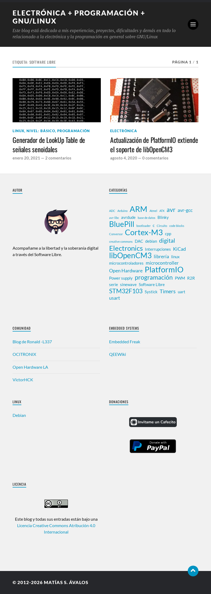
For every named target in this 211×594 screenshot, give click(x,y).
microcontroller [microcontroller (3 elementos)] (162, 263)
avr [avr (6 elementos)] (171, 209)
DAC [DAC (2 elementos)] (139, 241)
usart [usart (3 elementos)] (114, 298)
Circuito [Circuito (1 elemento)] (162, 225)
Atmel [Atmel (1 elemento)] (153, 210)
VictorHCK (23, 379)
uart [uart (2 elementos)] (181, 291)
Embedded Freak (124, 341)
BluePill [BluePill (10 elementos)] (121, 224)
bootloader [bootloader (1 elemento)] (143, 225)
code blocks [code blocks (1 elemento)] (176, 225)
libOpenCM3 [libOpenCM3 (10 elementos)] (130, 255)
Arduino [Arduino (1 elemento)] (122, 210)
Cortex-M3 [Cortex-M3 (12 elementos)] (144, 232)
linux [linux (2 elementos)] (175, 256)
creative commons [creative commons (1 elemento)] (121, 241)
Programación (73, 131)
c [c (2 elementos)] (154, 225)
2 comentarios (58, 157)
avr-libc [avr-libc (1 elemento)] (114, 217)
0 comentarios (155, 157)
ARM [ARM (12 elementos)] (138, 209)
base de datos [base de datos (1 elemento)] (146, 217)
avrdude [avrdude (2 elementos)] (128, 217)
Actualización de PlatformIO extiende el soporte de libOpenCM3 (154, 144)
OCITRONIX (24, 354)
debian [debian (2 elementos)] (151, 241)
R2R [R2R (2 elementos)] (191, 278)
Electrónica (123, 131)
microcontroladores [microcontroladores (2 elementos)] (126, 263)
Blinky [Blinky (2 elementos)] (163, 217)
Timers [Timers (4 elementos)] (168, 291)
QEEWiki (117, 354)
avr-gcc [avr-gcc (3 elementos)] (185, 210)
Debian (19, 415)
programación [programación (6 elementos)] (154, 277)
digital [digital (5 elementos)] (167, 240)
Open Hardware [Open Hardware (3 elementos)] (126, 270)
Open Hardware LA (30, 367)
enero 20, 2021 (26, 157)
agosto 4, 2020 (123, 157)
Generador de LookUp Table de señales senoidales (49, 144)
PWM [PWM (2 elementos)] (180, 278)
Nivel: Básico (40, 131)
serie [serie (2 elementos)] (113, 284)
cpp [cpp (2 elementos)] (168, 233)
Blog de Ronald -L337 (32, 341)
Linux (18, 131)
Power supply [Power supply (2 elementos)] (121, 278)
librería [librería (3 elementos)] (161, 256)
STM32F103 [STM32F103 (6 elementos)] (126, 291)
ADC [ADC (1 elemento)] (112, 210)
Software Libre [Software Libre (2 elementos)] (152, 284)
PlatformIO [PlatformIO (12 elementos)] (164, 269)
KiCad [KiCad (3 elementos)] (179, 249)
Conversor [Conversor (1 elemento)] (116, 234)
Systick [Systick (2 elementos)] (151, 291)
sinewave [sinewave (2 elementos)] (128, 284)
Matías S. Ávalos (66, 582)
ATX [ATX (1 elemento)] (161, 210)
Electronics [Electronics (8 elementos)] (126, 248)
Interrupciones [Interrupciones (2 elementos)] (158, 249)
